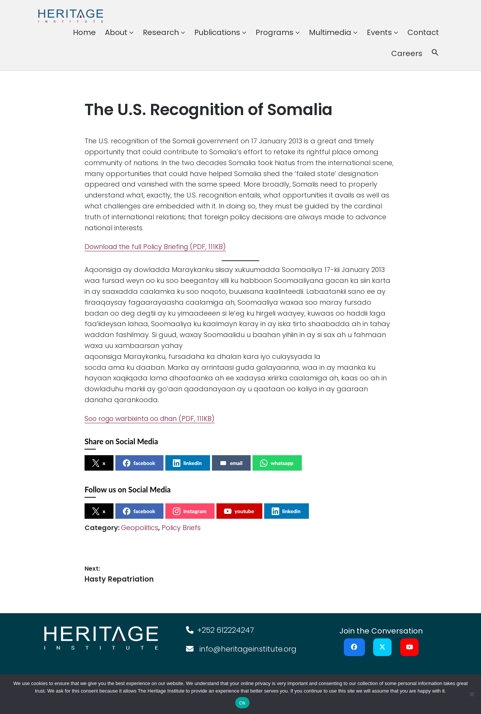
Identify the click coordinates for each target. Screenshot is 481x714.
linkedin (187, 463)
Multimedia (330, 32)
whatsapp (276, 463)
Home (84, 32)
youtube (239, 511)
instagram (189, 511)
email (230, 463)
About (116, 32)
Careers (406, 53)
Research (161, 32)
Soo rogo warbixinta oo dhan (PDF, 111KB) (153, 418)
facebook (139, 463)
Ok (242, 703)
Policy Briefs (181, 527)
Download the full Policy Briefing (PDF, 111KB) (157, 246)
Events (379, 32)
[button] (435, 53)
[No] (471, 694)
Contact (423, 32)
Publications (217, 32)
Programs (274, 32)
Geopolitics (139, 527)
